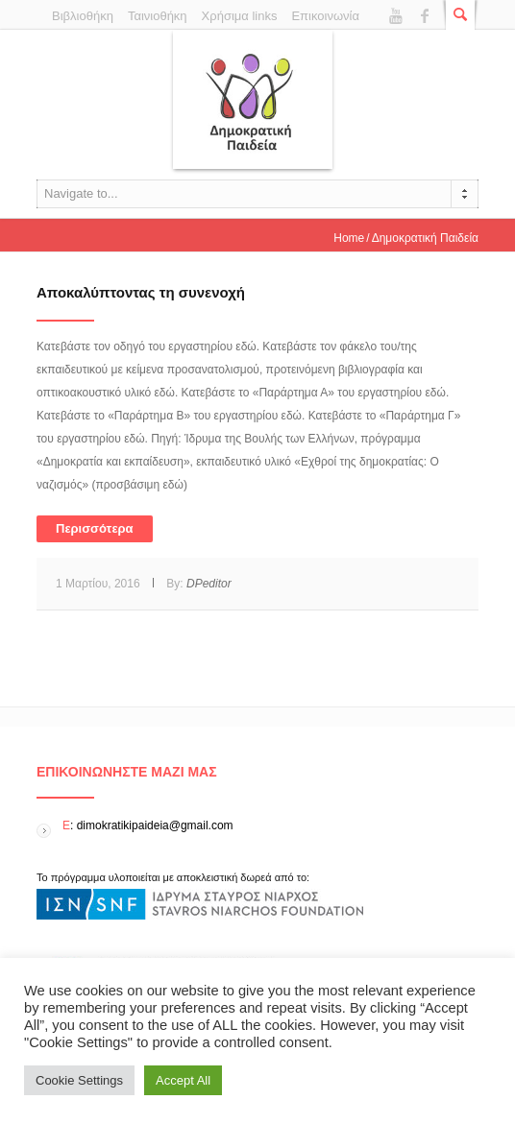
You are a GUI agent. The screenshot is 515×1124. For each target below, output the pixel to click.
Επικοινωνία (325, 16)
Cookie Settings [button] (79, 1080)
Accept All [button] (183, 1080)
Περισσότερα (95, 528)
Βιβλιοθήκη (82, 16)
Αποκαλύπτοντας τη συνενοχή (141, 292)
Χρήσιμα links (240, 16)
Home (348, 238)
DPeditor (209, 583)
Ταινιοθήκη (157, 16)
